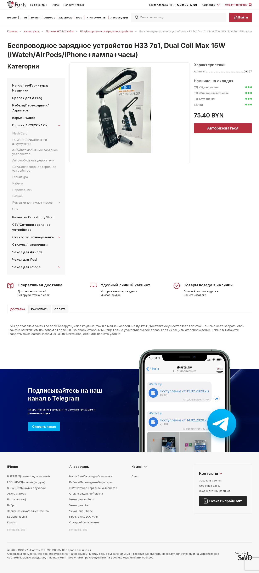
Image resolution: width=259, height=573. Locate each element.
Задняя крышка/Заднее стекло (28, 511)
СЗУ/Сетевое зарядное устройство (31, 227)
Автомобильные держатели (33, 160)
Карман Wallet (23, 118)
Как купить (39, 309)
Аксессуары (31, 31)
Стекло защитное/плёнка (86, 493)
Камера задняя (17, 516)
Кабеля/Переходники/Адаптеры (30, 107)
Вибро (11, 505)
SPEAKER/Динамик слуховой (26, 488)
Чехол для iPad (24, 259)
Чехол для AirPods (27, 252)
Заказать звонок (210, 480)
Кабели (17, 183)
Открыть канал (44, 426)
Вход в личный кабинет (214, 490)
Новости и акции (73, 4)
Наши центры (38, 4)
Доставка (17, 309)
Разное (17, 196)
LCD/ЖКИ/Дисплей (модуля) (26, 482)
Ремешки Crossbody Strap (33, 217)
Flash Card (19, 133)
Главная (12, 31)
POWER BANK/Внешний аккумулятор (29, 142)
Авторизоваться (222, 128)
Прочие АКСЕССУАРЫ (60, 31)
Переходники (22, 190)
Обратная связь (209, 485)
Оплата (60, 309)
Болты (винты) (16, 499)
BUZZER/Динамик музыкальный (28, 476)
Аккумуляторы (16, 493)
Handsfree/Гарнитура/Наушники (30, 87)
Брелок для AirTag (27, 98)
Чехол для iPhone (81, 511)
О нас (55, 4)
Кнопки (12, 522)
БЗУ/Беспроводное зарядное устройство (106, 31)
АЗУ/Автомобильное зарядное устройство (35, 152)
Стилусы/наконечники (30, 245)
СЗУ (15, 209)
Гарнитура (20, 177)
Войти (240, 17)
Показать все (16, 529)
